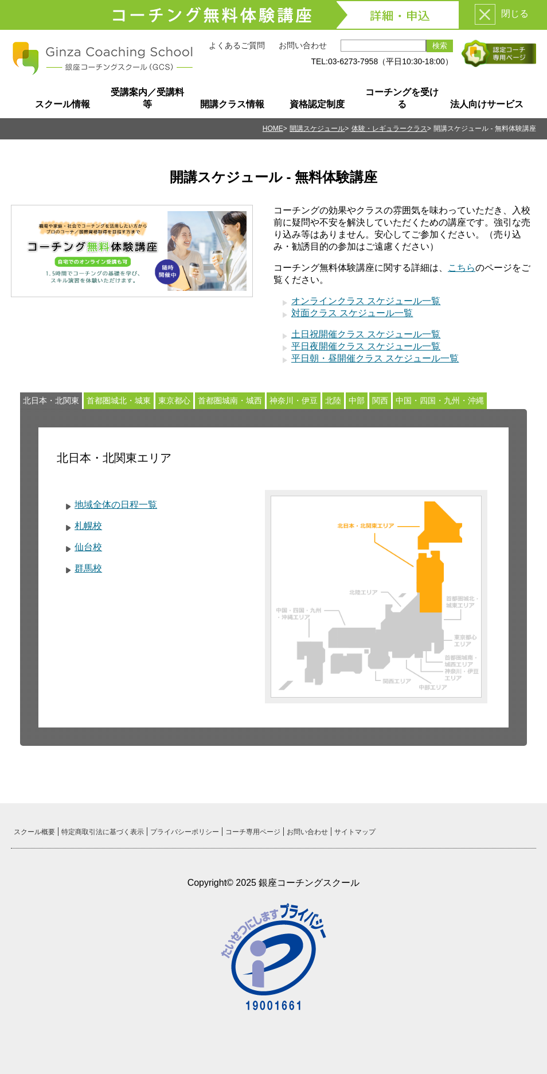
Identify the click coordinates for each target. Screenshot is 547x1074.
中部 (357, 400)
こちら (461, 268)
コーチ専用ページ (252, 832)
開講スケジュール (317, 128)
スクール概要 (34, 832)
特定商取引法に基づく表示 (102, 832)
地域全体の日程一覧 (116, 504)
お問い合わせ (303, 45)
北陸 (333, 400)
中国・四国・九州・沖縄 (440, 400)
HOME (273, 128)
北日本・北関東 (51, 400)
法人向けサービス (486, 104)
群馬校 (88, 568)
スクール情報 (62, 104)
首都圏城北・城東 (119, 400)
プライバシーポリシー (184, 832)
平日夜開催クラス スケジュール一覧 (365, 346)
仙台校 (88, 547)
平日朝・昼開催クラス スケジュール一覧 (375, 358)
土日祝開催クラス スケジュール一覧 (365, 334)
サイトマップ (355, 832)
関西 (380, 400)
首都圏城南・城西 (230, 400)
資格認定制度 (317, 104)
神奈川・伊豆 (293, 400)
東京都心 (174, 400)
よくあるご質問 (237, 45)
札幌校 (88, 526)
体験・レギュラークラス (389, 128)
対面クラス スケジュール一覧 (352, 313)
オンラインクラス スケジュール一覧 (365, 301)
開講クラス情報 (232, 104)
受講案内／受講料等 (147, 98)
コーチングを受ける (402, 98)
